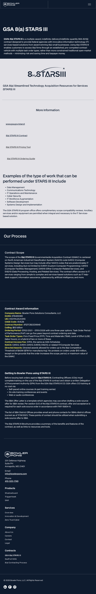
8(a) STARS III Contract (16, 135)
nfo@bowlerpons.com (16, 473)
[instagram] (14, 587)
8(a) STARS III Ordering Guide (21, 158)
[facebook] (10, 587)
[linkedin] (5, 587)
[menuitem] (48, 493)
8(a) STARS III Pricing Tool (18, 147)
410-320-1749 (11, 481)
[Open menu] (89, 4)
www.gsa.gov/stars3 (15, 124)
